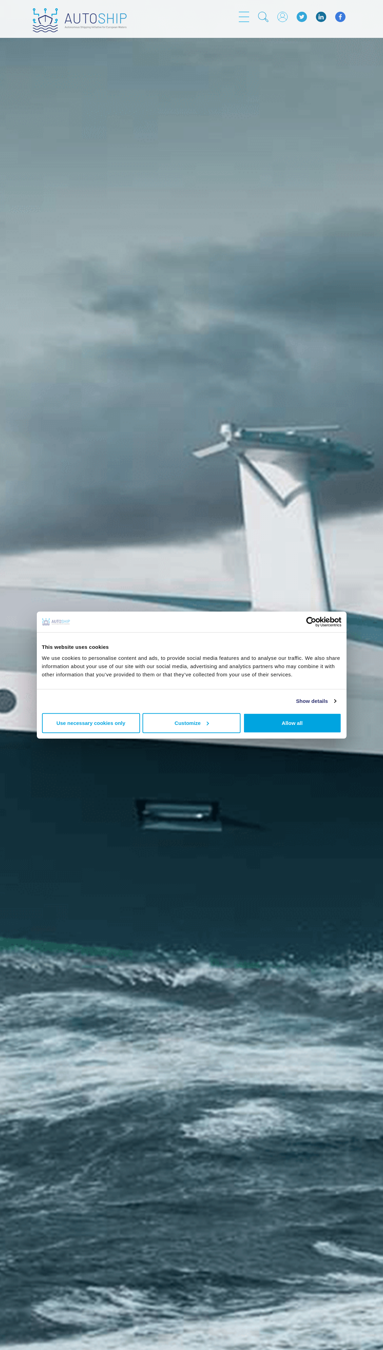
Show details (312, 701)
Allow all (292, 723)
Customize (191, 723)
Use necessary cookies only (90, 723)
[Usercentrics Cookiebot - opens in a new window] (311, 622)
